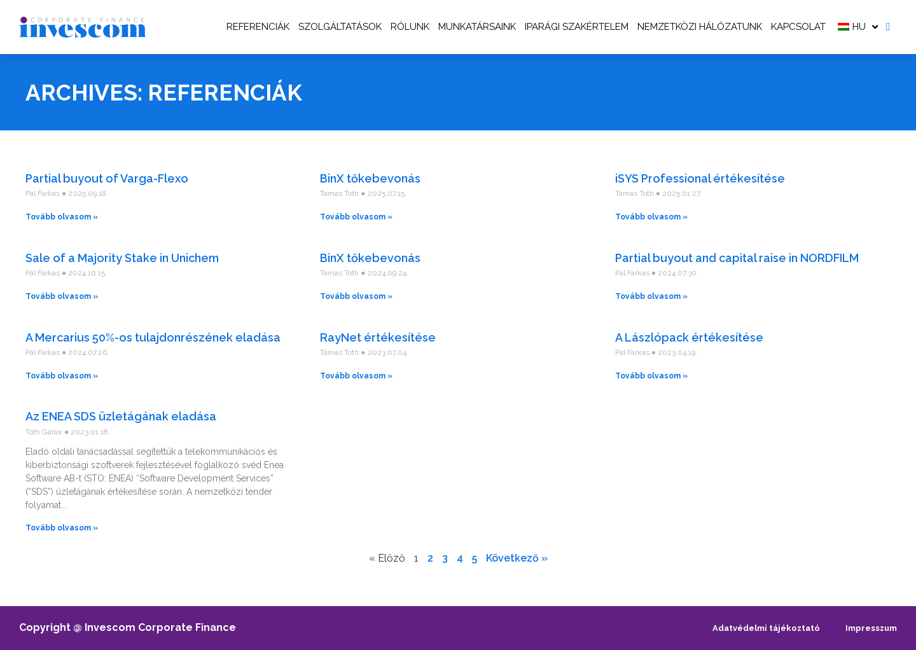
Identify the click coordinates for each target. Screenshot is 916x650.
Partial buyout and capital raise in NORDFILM (737, 258)
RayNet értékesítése (378, 337)
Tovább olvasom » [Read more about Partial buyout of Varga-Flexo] (61, 216)
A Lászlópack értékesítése (689, 337)
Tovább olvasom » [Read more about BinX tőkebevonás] (356, 216)
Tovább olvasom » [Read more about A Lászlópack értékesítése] (651, 375)
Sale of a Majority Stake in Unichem (122, 258)
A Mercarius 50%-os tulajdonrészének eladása (153, 337)
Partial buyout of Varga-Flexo (106, 178)
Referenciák (257, 26)
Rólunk (410, 26)
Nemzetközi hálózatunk (699, 26)
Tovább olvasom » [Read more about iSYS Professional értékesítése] (651, 216)
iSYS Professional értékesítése (700, 178)
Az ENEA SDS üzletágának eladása (120, 416)
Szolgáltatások (340, 26)
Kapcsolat (798, 26)
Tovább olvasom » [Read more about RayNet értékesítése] (356, 375)
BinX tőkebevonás (370, 178)
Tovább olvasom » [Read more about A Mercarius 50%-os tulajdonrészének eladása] (61, 375)
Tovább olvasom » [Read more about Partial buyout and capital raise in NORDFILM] (651, 296)
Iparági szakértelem (576, 26)
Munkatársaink (477, 26)
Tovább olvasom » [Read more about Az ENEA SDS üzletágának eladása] (61, 527)
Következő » (517, 558)
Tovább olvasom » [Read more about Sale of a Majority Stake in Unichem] (61, 296)
